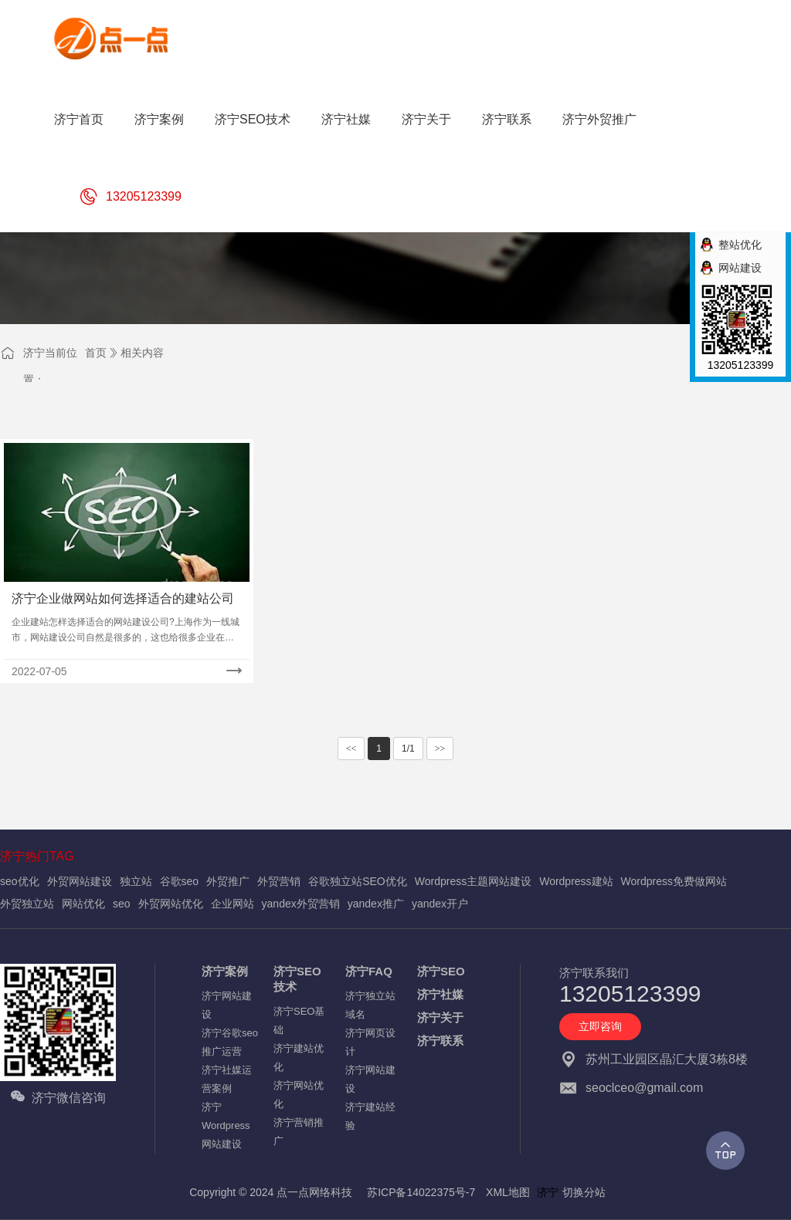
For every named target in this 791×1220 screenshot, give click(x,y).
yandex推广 (376, 903)
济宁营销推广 (298, 1132)
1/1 (408, 748)
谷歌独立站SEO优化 (357, 881)
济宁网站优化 (298, 1095)
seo (122, 903)
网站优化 (83, 903)
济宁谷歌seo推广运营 (230, 1042)
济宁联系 (440, 1040)
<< (351, 748)
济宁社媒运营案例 (227, 1079)
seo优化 (19, 881)
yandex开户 (440, 903)
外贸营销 (278, 881)
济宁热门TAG (37, 856)
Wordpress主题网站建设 (473, 881)
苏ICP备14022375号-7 (421, 1192)
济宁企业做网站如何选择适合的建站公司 (123, 598)
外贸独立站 (27, 903)
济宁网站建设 (227, 1005)
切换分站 (584, 1192)
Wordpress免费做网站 (674, 881)
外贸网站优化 (170, 903)
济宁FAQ (368, 971)
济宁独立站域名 (370, 1005)
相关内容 (142, 352)
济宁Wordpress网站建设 (226, 1125)
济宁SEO (441, 971)
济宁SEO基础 (298, 1020)
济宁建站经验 (370, 1116)
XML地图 (508, 1192)
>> (440, 748)
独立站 (136, 881)
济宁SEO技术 (297, 979)
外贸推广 (228, 881)
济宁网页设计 (370, 1042)
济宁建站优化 (298, 1058)
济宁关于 (440, 1017)
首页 (96, 352)
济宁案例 (225, 971)
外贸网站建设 (79, 881)
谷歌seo (179, 881)
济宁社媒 (440, 994)
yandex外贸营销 (301, 903)
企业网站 (232, 903)
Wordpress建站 (576, 881)
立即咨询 (600, 1026)
